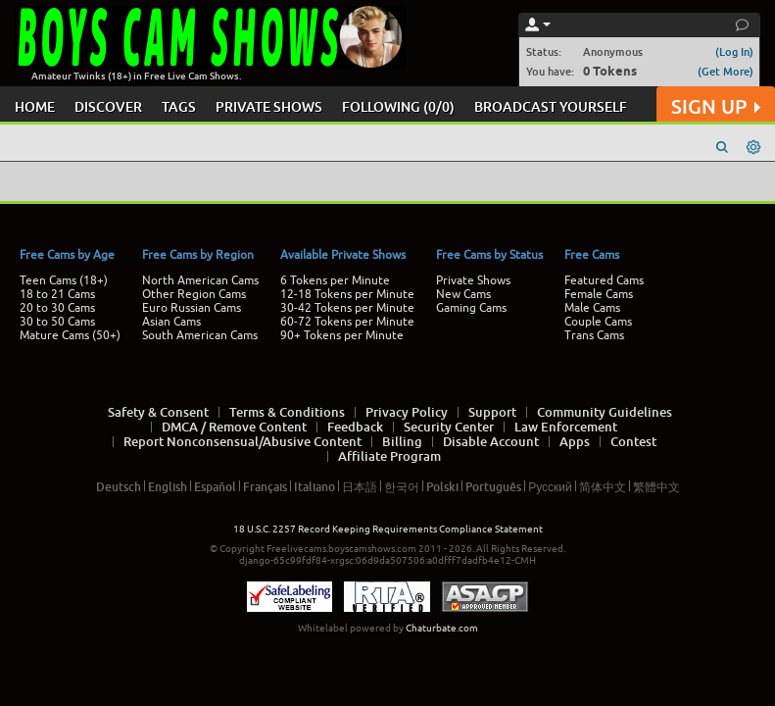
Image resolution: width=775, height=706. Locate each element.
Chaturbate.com (442, 628)
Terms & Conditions (287, 412)
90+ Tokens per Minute (342, 335)
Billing (402, 441)
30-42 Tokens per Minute (347, 308)
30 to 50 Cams (57, 321)
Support (492, 412)
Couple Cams (598, 321)
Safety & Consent (158, 412)
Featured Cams (604, 280)
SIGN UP (715, 106)
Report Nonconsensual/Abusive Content (242, 441)
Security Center (449, 426)
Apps (574, 441)
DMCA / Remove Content (234, 426)
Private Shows (473, 280)
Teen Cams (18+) (64, 280)
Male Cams (592, 308)
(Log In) (734, 51)
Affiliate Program (389, 456)
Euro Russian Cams (191, 308)
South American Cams (200, 335)
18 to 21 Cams (57, 294)
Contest (633, 441)
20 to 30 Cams (57, 308)
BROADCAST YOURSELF (550, 106)
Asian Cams (171, 321)
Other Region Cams (194, 294)
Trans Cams (594, 335)
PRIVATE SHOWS (269, 106)
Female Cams (598, 294)
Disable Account (491, 441)
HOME (35, 106)
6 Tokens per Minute (335, 280)
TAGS (179, 106)
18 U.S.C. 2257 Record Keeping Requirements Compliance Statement (388, 529)
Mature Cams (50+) (70, 335)
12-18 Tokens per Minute (347, 294)
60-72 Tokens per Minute (347, 321)
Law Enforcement (565, 426)
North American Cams (200, 280)
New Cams (463, 294)
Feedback (355, 426)
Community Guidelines (604, 412)
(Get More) (725, 71)
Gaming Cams (471, 308)
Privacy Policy (406, 412)
